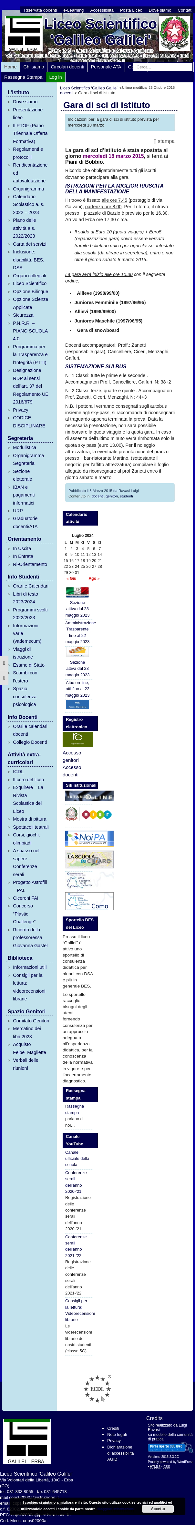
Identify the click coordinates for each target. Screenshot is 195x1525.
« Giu (71, 578)
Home (10, 66)
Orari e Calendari (30, 586)
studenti (126, 496)
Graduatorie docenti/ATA (25, 522)
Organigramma (28, 188)
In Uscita (22, 548)
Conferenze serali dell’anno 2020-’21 (76, 1182)
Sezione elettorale (22, 475)
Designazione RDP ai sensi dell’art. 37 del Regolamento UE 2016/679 (30, 386)
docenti (98, 496)
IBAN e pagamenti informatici (24, 495)
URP (18, 510)
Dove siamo (160, 10)
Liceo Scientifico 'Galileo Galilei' (100, 32)
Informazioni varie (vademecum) (27, 633)
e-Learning (73, 10)
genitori (112, 496)
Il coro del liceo (28, 779)
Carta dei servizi (29, 244)
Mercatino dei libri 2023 (27, 1032)
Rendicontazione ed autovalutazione (30, 172)
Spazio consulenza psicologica (24, 696)
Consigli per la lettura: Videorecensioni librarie (79, 1310)
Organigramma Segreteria (28, 459)
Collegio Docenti (30, 742)
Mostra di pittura (29, 819)
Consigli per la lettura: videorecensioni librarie (29, 987)
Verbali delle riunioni (25, 1064)
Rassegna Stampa (23, 77)
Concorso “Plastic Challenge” (24, 913)
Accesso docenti (72, 770)
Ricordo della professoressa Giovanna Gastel (30, 937)
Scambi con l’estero (25, 676)
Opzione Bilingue (30, 291)
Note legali (117, 1434)
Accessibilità (102, 10)
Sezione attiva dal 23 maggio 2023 (78, 602)
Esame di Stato (29, 665)
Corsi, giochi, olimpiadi (26, 838)
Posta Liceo (131, 10)
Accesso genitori (72, 756)
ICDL (18, 771)
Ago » (94, 578)
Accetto (158, 1509)
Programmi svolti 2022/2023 (30, 613)
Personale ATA (106, 66)
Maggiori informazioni (116, 1509)
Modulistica (24, 447)
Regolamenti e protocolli (28, 153)
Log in (55, 77)
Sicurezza (23, 315)
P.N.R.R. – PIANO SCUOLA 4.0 (30, 331)
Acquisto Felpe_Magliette (29, 1048)
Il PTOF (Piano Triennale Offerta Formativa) (30, 133)
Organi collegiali (29, 275)
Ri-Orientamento (30, 564)
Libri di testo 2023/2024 (25, 597)
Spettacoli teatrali (30, 827)
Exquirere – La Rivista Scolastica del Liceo (28, 799)
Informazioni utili (29, 967)
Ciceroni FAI (25, 898)
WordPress (185, 1462)
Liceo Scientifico (29, 283)
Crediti (113, 1428)
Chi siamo (33, 66)
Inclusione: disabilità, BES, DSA (28, 259)
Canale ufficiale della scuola (77, 1158)
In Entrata (23, 556)
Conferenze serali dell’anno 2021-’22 (76, 1246)
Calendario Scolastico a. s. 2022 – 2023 (28, 204)
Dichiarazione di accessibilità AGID (120, 1453)
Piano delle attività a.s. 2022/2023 (24, 228)
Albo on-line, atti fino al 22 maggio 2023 (78, 689)
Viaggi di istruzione (23, 653)
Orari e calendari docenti (30, 730)
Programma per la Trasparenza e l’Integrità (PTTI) (30, 354)
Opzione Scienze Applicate (30, 303)
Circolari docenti (67, 66)
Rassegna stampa (74, 1109)
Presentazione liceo (28, 113)
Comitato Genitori (31, 1020)
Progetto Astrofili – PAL (30, 886)
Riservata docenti (40, 10)
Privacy (20, 410)
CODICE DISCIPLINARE (29, 421)
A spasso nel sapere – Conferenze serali (26, 862)
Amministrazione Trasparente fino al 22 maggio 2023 (79, 632)
